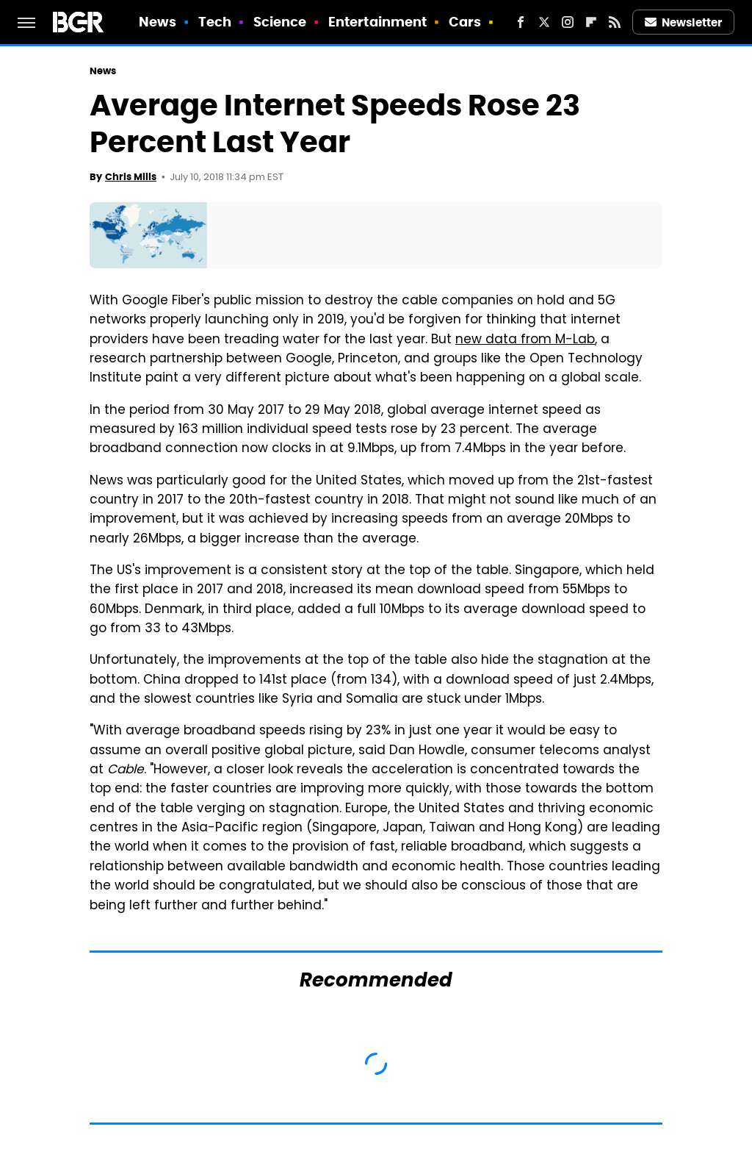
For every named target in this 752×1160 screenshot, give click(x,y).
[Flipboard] (591, 22)
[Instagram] (568, 22)
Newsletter (684, 22)
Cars (465, 21)
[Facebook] (521, 22)
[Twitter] (544, 22)
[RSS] (615, 22)
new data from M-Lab (525, 340)
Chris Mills (130, 177)
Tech (214, 21)
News (157, 21)
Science (280, 21)
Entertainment (377, 21)
